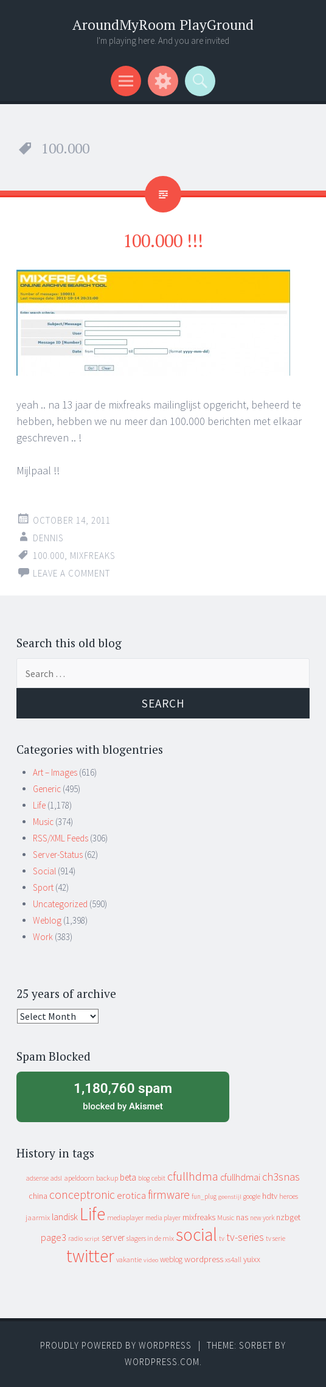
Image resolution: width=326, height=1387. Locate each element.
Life (39, 805)
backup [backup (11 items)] (107, 1177)
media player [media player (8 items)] (163, 1217)
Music (43, 821)
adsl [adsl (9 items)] (56, 1178)
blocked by (123, 1095)
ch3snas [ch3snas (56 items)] (281, 1177)
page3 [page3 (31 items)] (53, 1237)
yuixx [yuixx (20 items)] (251, 1259)
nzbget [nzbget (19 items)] (288, 1217)
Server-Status (58, 854)
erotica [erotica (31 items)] (131, 1195)
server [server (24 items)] (113, 1237)
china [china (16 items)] (38, 1196)
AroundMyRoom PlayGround (163, 24)
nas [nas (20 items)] (242, 1217)
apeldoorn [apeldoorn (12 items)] (79, 1177)
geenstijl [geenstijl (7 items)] (229, 1197)
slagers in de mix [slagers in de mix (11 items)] (150, 1238)
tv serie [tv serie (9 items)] (275, 1238)
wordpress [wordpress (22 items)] (203, 1259)
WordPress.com (162, 1362)
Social (44, 871)
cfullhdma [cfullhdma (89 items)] (192, 1176)
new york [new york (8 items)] (262, 1217)
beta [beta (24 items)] (128, 1177)
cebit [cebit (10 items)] (158, 1177)
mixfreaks (93, 555)
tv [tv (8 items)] (221, 1238)
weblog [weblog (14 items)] (171, 1259)
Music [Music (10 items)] (225, 1217)
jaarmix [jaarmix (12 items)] (38, 1217)
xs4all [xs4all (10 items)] (233, 1259)
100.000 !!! (163, 240)
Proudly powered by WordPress (116, 1345)
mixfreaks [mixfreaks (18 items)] (198, 1217)
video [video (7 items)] (151, 1260)
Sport (43, 887)
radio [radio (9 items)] (75, 1238)
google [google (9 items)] (251, 1196)
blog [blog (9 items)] (144, 1178)
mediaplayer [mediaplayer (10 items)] (125, 1217)
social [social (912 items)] (196, 1234)
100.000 (48, 555)
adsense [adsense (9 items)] (37, 1178)
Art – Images (55, 772)
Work (43, 937)
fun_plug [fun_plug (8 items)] (204, 1196)
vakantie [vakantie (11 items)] (129, 1259)
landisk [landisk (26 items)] (65, 1217)
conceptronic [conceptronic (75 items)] (82, 1194)
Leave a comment (71, 573)
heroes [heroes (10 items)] (288, 1196)
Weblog (47, 920)
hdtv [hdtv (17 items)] (269, 1195)
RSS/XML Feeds (60, 838)
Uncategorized (60, 904)
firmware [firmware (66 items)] (169, 1194)
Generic (47, 789)
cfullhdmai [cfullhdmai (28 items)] (240, 1177)
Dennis (48, 538)
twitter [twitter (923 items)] (90, 1256)
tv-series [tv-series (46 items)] (245, 1237)
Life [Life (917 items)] (92, 1214)
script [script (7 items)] (92, 1239)
